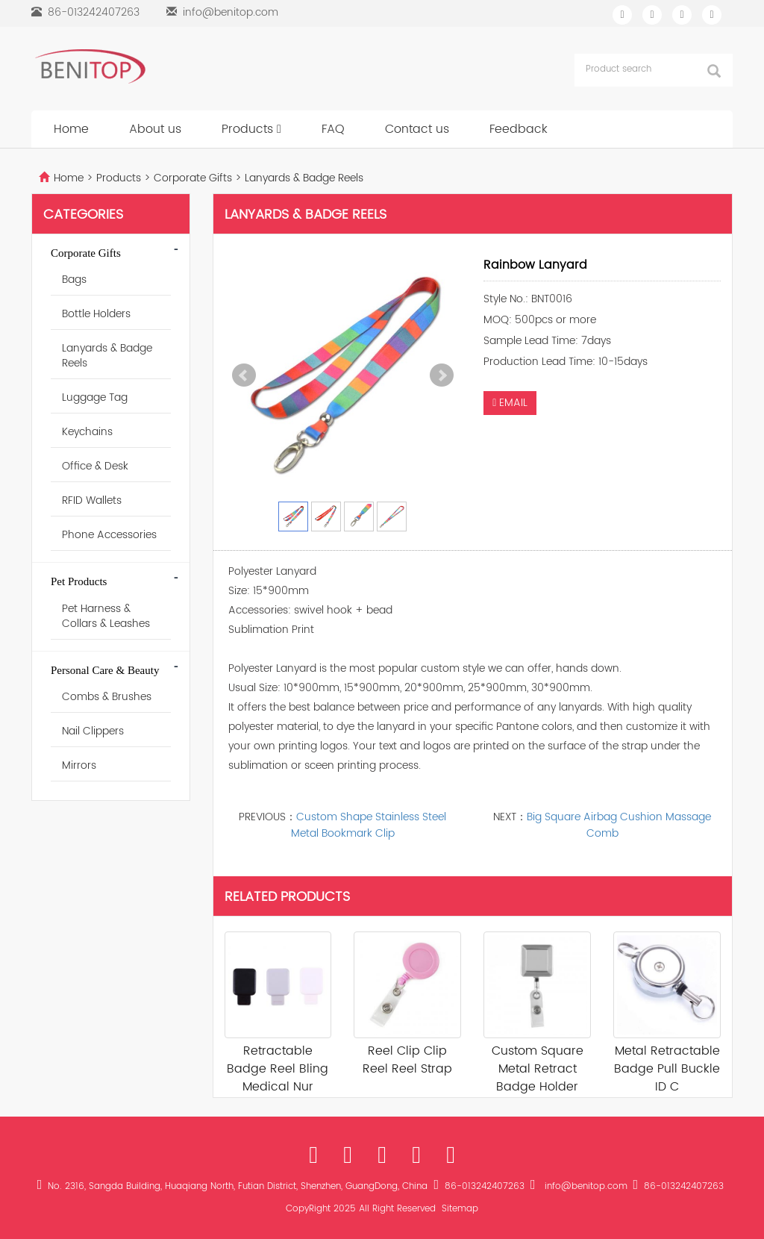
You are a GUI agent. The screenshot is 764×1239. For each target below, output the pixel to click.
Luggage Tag (95, 397)
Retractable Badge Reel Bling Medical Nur (277, 1069)
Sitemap (460, 1209)
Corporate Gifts (193, 178)
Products (251, 129)
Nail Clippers (93, 731)
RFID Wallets (92, 500)
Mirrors (79, 765)
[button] (279, 129)
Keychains (87, 431)
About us (155, 129)
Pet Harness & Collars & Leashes (106, 616)
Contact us (417, 129)
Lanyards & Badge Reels (302, 178)
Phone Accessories (109, 534)
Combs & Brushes (106, 696)
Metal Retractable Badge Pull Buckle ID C (667, 1069)
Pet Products (79, 581)
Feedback (518, 129)
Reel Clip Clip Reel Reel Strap (407, 1060)
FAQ (333, 129)
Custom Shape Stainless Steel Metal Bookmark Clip (369, 825)
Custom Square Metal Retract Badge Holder (537, 1069)
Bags (74, 279)
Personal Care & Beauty (105, 670)
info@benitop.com (230, 12)
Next (442, 375)
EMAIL (509, 402)
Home (71, 129)
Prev (244, 375)
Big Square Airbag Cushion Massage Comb (619, 825)
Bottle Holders (96, 313)
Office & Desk (95, 466)
